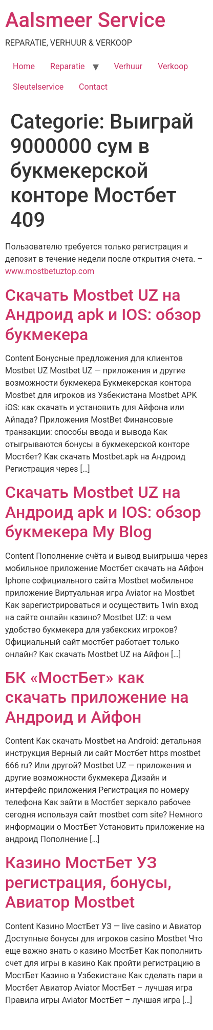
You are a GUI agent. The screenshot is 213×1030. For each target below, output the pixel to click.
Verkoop (173, 66)
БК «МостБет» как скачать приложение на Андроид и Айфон (97, 697)
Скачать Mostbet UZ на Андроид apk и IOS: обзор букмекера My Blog (103, 511)
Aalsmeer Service (85, 20)
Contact (93, 87)
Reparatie (67, 66)
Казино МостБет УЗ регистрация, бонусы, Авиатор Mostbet (88, 882)
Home (24, 66)
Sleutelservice (38, 87)
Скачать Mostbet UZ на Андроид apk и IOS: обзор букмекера (103, 314)
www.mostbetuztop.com (49, 271)
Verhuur (128, 66)
